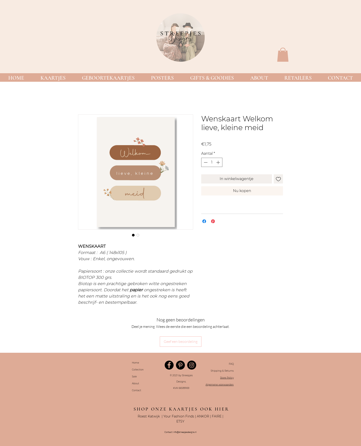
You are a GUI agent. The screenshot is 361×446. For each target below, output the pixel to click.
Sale (134, 376)
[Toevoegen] (278, 179)
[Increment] (218, 162)
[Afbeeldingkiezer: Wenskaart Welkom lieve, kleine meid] (133, 235)
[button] (53, 78)
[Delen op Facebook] (204, 221)
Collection (138, 369)
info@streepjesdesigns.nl (184, 432)
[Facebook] (169, 365)
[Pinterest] (180, 365)
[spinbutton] (211, 162)
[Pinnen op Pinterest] (213, 221)
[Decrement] (205, 162)
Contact (136, 390)
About (135, 383)
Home (135, 362)
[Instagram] (191, 365)
